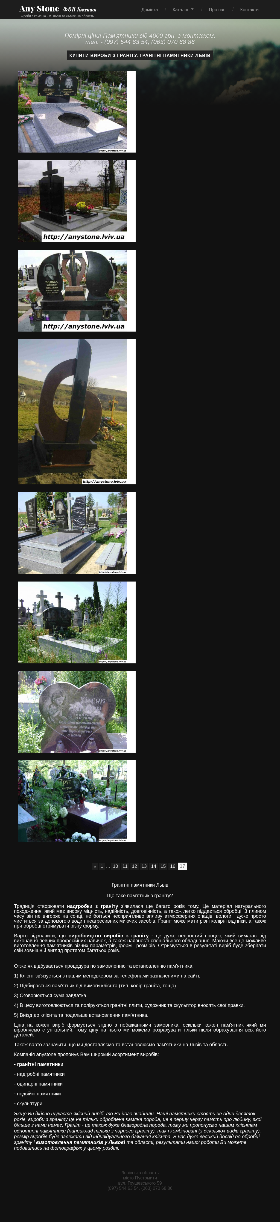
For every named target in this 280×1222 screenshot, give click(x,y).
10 (114, 866)
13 (144, 866)
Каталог (181, 9)
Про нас (217, 9)
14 (154, 866)
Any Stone (39, 8)
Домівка (150, 9)
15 (164, 866)
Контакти (249, 9)
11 (124, 866)
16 (174, 866)
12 (134, 866)
